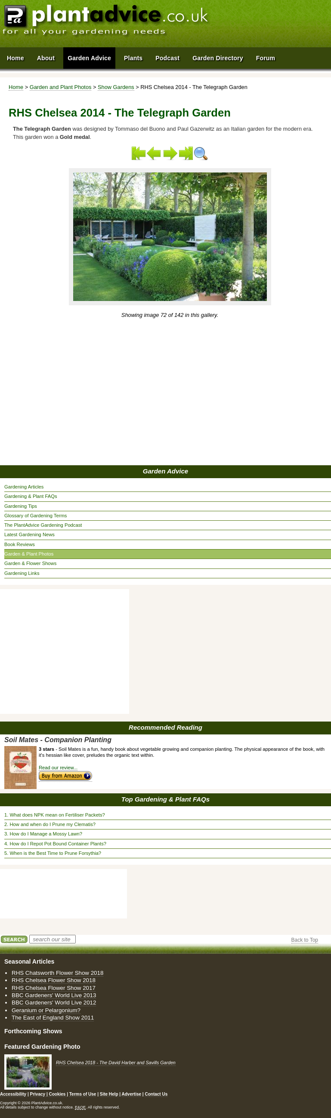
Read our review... (58, 767)
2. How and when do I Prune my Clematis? (50, 824)
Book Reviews (19, 544)
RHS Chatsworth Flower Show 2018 (57, 973)
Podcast (167, 58)
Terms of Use (82, 1094)
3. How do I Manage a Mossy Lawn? (43, 833)
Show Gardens (116, 87)
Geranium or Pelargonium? (46, 1010)
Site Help (109, 1094)
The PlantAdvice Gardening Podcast (43, 525)
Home (16, 87)
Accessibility (13, 1094)
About (46, 58)
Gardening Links (21, 573)
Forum (265, 58)
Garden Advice (165, 471)
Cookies (58, 1094)
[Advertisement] (128, 392)
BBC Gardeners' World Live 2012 (54, 1002)
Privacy (38, 1094)
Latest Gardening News (29, 534)
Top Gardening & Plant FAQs (165, 799)
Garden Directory (217, 58)
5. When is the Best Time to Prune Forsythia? (52, 853)
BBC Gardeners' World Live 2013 (54, 995)
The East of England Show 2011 (53, 1017)
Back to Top (304, 940)
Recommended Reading (165, 727)
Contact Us (156, 1094)
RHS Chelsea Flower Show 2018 (54, 980)
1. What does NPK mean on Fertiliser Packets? (54, 814)
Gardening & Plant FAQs (30, 496)
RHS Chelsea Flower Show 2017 (54, 988)
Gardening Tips (20, 506)
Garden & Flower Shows (30, 563)
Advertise (132, 1094)
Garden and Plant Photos (61, 87)
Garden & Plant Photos (28, 553)
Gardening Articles (23, 486)
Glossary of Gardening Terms (35, 515)
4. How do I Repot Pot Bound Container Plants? (55, 843)
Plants (133, 58)
